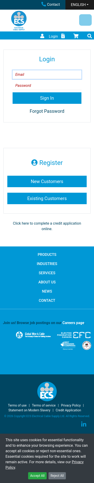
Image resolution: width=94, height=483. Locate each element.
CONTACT (47, 300)
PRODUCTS (47, 254)
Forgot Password (47, 111)
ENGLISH (78, 5)
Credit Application (68, 410)
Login (48, 36)
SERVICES (47, 273)
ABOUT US (47, 282)
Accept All (37, 475)
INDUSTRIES (47, 264)
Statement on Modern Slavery (29, 410)
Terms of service (44, 405)
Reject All (57, 475)
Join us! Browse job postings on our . (44, 323)
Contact (50, 4)
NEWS (47, 291)
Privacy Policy (71, 405)
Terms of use (17, 405)
